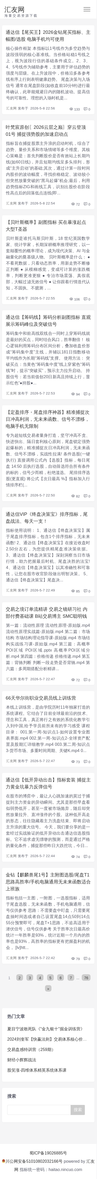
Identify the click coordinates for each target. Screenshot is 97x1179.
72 (75, 204)
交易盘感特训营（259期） (31, 1049)
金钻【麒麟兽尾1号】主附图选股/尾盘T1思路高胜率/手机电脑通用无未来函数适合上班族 (48, 881)
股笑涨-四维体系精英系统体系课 (36, 1070)
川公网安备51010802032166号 (32, 1161)
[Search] (40, 1110)
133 (74, 109)
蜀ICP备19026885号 (48, 1153)
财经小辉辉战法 (21, 1060)
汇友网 (14, 9)
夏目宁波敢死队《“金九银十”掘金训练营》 (46, 1029)
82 (75, 496)
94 (75, 394)
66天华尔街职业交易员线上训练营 (41, 698)
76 (86, 978)
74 (75, 857)
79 (75, 959)
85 (75, 591)
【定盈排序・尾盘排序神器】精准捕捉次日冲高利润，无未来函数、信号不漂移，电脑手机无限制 (47, 419)
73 (75, 762)
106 (74, 299)
